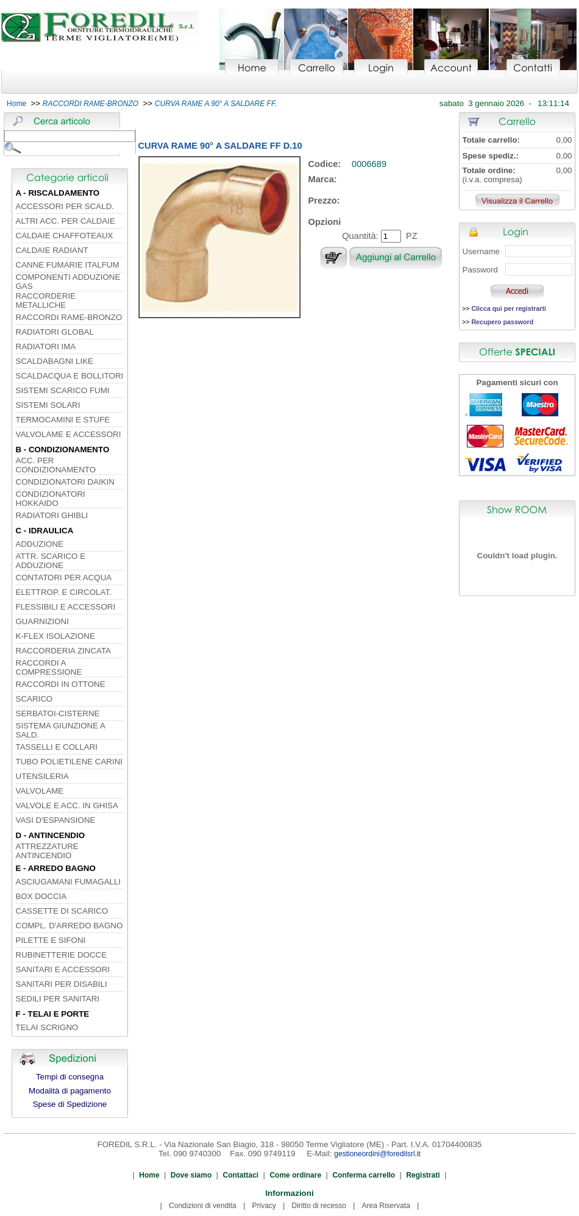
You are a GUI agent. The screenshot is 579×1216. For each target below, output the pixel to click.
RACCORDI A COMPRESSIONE (49, 667)
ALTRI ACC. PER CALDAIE (65, 221)
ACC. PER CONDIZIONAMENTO (56, 465)
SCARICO (34, 698)
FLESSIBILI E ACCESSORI (66, 606)
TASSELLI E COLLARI (57, 747)
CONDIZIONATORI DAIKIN (65, 481)
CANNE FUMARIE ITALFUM (67, 264)
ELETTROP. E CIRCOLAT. (64, 592)
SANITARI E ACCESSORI (63, 969)
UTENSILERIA (42, 776)
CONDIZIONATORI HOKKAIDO (50, 498)
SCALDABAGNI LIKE (54, 361)
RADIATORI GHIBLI (52, 515)
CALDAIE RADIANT (52, 250)
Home (16, 103)
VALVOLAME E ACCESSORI (68, 434)
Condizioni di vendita (202, 1205)
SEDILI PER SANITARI (58, 998)
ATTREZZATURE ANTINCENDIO (47, 851)
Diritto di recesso (319, 1205)
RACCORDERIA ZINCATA (64, 650)
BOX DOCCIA (41, 896)
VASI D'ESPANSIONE (56, 820)
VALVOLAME (40, 790)
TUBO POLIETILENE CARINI (69, 761)
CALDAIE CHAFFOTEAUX (64, 235)
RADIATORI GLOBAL (55, 331)
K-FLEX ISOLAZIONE (55, 636)
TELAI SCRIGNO (47, 1027)
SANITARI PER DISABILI (61, 984)
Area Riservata (386, 1205)
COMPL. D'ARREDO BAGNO (69, 925)
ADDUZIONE (40, 544)
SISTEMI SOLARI (48, 405)
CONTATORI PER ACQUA (64, 577)
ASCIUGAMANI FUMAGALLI (68, 881)
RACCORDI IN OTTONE (60, 684)
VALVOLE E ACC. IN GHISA (67, 805)
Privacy (263, 1205)
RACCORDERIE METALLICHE (46, 300)
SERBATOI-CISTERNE (58, 713)
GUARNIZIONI (42, 621)
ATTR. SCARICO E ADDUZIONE (51, 561)
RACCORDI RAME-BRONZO (69, 317)
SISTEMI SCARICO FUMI (63, 390)
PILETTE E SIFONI (51, 940)
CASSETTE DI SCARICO (62, 911)
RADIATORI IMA (46, 346)
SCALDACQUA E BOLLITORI (70, 375)
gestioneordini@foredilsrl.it (377, 1154)
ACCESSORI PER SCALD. (65, 206)
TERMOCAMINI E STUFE (63, 419)
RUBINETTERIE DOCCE (61, 954)
